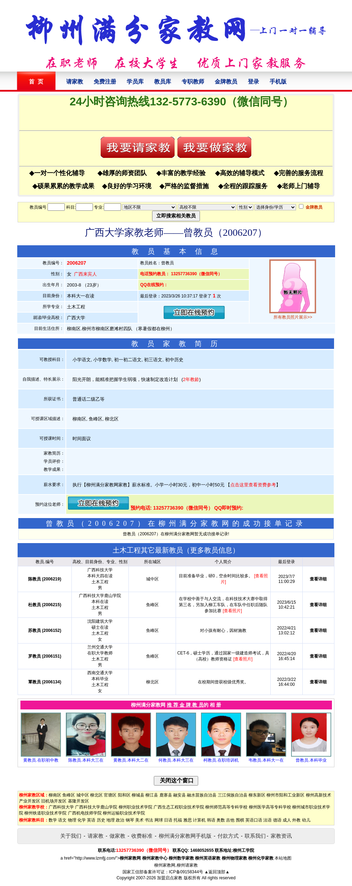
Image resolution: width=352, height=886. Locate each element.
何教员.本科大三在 (175, 760)
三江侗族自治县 (232, 795)
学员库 (135, 82)
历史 (101, 820)
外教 (296, 820)
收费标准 (141, 836)
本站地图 (283, 858)
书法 (149, 820)
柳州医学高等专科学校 (270, 807)
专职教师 (193, 82)
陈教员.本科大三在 (85, 760)
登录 (253, 82)
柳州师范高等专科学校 (226, 807)
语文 (62, 820)
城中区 (82, 795)
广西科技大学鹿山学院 (96, 807)
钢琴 (130, 820)
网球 (159, 820)
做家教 (117, 836)
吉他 (230, 820)
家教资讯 (281, 836)
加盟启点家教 (169, 877)
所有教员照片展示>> (293, 317)
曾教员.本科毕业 (311, 760)
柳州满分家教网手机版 (185, 836)
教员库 (162, 82)
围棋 (240, 820)
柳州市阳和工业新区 (285, 795)
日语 (168, 820)
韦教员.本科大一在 (266, 760)
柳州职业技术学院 (135, 807)
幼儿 (306, 820)
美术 (139, 820)
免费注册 (105, 82)
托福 (178, 820)
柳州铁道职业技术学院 (45, 813)
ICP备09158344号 (186, 871)
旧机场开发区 (54, 801)
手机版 (278, 82)
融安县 (179, 795)
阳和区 (124, 795)
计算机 (199, 820)
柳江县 (151, 795)
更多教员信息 (211, 550)
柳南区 (55, 795)
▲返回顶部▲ (217, 871)
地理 (110, 820)
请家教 (74, 82)
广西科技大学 (61, 807)
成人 (287, 820)
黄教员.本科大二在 (130, 760)
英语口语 (253, 820)
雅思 (187, 820)
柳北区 (96, 795)
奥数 (220, 820)
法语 (267, 820)
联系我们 (255, 836)
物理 (72, 820)
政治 (120, 820)
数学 (53, 820)
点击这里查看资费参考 (253, 484)
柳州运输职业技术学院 (124, 813)
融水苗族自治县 (201, 795)
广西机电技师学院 (85, 813)
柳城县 (138, 795)
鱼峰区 (68, 795)
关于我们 (70, 836)
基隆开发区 (78, 801)
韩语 (211, 820)
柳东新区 (257, 795)
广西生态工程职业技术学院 (178, 807)
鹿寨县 (165, 795)
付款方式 (228, 836)
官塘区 (110, 795)
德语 (277, 820)
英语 (91, 820)
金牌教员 (226, 82)
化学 (81, 820)
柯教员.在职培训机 (220, 760)
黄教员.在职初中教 (40, 760)
